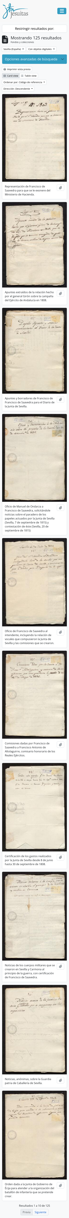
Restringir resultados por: (34, 28)
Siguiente (40, 1212)
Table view (28, 75)
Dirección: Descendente (17, 88)
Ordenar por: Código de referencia (23, 82)
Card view (11, 75)
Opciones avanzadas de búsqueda (31, 59)
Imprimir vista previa (17, 69)
